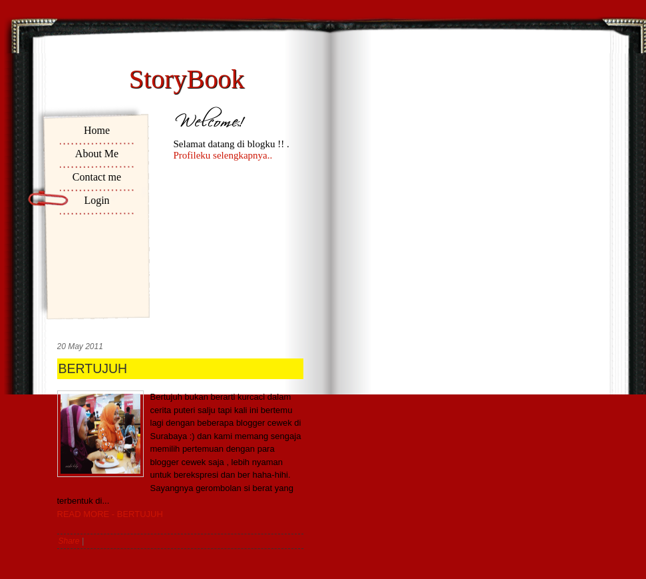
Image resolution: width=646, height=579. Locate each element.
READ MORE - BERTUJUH (110, 514)
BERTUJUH (93, 368)
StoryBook (186, 79)
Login (96, 200)
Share (69, 541)
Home (97, 130)
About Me (96, 153)
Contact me (97, 177)
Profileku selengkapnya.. (223, 155)
